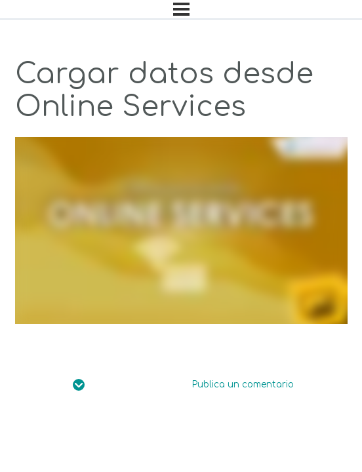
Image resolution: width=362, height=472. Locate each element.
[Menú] (181, 9)
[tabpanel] (181, 230)
